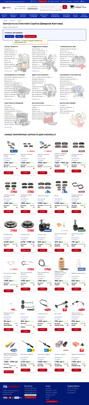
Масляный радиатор (10, 84)
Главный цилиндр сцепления (68, 79)
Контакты (76, 1)
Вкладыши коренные (38, 79)
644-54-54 (20, 6)
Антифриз (63, 105)
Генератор (7, 113)
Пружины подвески (60, 354)
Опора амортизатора (38, 56)
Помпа (6, 60)
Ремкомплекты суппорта (67, 56)
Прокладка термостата (11, 90)
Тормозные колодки (65, 64)
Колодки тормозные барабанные (77, 195)
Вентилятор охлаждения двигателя (14, 77)
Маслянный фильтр (10, 58)
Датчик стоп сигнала (66, 52)
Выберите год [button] (30, 36)
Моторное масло (64, 113)
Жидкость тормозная (66, 107)
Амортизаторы (36, 49)
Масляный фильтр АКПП (67, 84)
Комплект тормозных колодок (10, 155)
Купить (8, 172)
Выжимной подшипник (66, 77)
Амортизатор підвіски (27, 354)
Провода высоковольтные (11, 120)
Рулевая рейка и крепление (40, 68)
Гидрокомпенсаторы (38, 86)
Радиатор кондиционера (11, 92)
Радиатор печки (9, 96)
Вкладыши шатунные (38, 81)
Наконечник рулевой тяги (61, 234)
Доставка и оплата (53, 1)
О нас (47, 399)
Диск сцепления (65, 81)
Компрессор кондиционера (12, 83)
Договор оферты (50, 395)
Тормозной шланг (65, 60)
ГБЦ (33, 84)
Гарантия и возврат (66, 1)
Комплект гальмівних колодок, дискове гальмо (61, 155)
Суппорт (62, 58)
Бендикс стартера (9, 109)
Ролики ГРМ (7, 68)
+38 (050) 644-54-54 (30, 390)
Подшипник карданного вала (40, 60)
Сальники (63, 96)
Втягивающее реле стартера (12, 111)
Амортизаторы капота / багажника (42, 105)
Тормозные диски (65, 62)
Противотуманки (9, 122)
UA (35, 1)
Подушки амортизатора (78, 354)
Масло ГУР (63, 109)
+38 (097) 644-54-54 (30, 388)
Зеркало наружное (37, 113)
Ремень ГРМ (7, 62)
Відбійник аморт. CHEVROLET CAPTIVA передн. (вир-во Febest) (60, 274)
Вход (83, 1)
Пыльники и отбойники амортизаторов (43, 66)
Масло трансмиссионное (67, 111)
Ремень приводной (9, 64)
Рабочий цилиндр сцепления (68, 92)
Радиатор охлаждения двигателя (14, 94)
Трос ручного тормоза (10, 273)
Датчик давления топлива (39, 94)
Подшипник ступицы (38, 62)
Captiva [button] (19, 36)
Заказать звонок (30, 395)
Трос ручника (64, 66)
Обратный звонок (32, 8)
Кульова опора (42, 234)
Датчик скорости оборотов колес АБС (77, 313)
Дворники (35, 109)
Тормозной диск (8, 234)
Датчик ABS (58, 313)
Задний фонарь (8, 115)
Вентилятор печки (9, 79)
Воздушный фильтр (10, 50)
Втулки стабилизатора (38, 50)
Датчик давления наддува (39, 92)
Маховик (62, 86)
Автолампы (7, 105)
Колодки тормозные (10, 54)
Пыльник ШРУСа (64, 90)
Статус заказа (52, 401)
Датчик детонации (37, 96)
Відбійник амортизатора (78, 273)
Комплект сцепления (66, 83)
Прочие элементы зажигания (12, 124)
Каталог (48, 397)
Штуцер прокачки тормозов (9, 313)
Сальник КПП (64, 94)
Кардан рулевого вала (38, 52)
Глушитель (35, 88)
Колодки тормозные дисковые (77, 155)
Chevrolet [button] (9, 36)
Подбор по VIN (42, 1)
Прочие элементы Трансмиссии (69, 88)
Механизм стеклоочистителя (40, 115)
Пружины (35, 64)
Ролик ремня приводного (11, 66)
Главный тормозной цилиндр (68, 49)
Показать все (8, 71)
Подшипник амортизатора (39, 58)
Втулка (23, 313)
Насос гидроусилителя (39, 54)
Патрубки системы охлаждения (13, 86)
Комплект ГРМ (8, 56)
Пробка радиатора (9, 88)
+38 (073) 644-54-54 (30, 392)
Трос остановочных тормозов (26, 273)
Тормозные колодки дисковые (9, 195)
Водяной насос (8, 81)
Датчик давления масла (39, 90)
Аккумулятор (8, 49)
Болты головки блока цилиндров (41, 77)
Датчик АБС (63, 50)
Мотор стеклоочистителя (39, 117)
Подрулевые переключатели (12, 118)
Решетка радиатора (38, 118)
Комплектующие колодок (67, 54)
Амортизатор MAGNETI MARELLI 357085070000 (10, 354)
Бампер (34, 107)
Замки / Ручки (36, 111)
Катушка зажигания (10, 116)
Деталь (57, 195)
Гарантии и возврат (51, 392)
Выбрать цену (60, 171)
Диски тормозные (9, 52)
